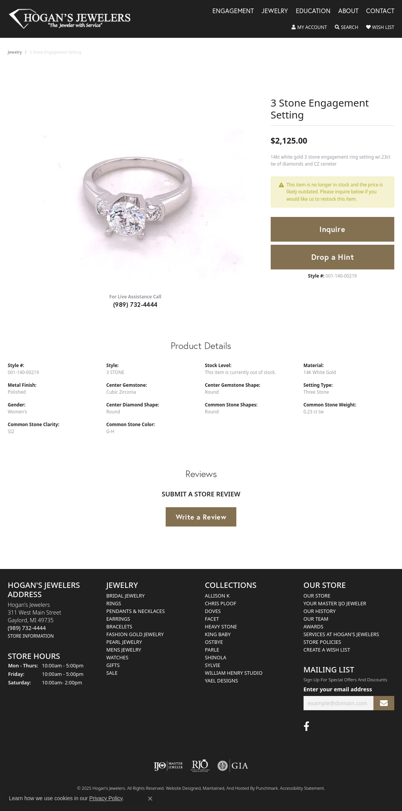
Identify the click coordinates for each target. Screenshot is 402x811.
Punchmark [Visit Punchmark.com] (267, 788)
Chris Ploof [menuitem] (220, 603)
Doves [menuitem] (213, 611)
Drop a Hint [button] (332, 257)
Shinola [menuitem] (215, 657)
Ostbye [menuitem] (214, 641)
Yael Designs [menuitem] (221, 680)
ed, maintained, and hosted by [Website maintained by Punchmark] (226, 788)
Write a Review (201, 516)
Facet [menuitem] (212, 618)
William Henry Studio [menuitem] (234, 672)
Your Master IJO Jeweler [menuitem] (335, 603)
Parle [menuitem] (212, 649)
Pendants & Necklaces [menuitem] (135, 611)
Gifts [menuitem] (112, 665)
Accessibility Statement (302, 788)
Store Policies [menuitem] (322, 641)
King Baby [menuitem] (218, 634)
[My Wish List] (380, 27)
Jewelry (274, 11)
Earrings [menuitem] (118, 618)
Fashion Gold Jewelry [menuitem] (135, 634)
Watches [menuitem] (117, 657)
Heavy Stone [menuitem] (221, 626)
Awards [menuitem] (314, 626)
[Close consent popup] (150, 798)
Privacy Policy (105, 798)
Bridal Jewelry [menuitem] (125, 595)
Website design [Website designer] (180, 788)
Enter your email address (338, 689)
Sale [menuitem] (111, 672)
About (348, 11)
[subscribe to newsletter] (383, 703)
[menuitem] (168, 765)
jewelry (15, 52)
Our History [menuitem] (320, 611)
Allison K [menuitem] (217, 595)
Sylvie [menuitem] (213, 665)
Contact (380, 11)
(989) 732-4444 (135, 304)
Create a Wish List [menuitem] (327, 649)
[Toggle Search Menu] (346, 27)
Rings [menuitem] (113, 603)
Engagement (233, 11)
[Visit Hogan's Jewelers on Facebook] (306, 726)
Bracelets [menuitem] (119, 626)
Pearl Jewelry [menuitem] (124, 641)
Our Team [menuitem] (316, 618)
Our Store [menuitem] (317, 595)
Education (313, 11)
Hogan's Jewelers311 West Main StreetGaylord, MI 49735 (34, 620)
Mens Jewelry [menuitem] (123, 649)
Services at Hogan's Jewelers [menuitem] (341, 634)
